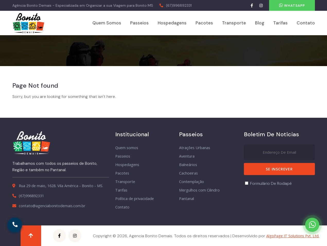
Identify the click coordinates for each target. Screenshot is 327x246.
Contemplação (191, 181)
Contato (306, 23)
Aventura (187, 156)
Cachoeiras (188, 173)
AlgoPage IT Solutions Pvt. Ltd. (292, 235)
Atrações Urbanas (194, 147)
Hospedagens (172, 23)
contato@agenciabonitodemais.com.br (52, 205)
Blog (259, 23)
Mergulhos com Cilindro (199, 190)
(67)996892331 (179, 5)
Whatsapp (292, 5)
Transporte (234, 23)
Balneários (188, 164)
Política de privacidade (134, 198)
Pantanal (186, 198)
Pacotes (204, 23)
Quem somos (106, 23)
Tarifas (280, 23)
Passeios (139, 23)
